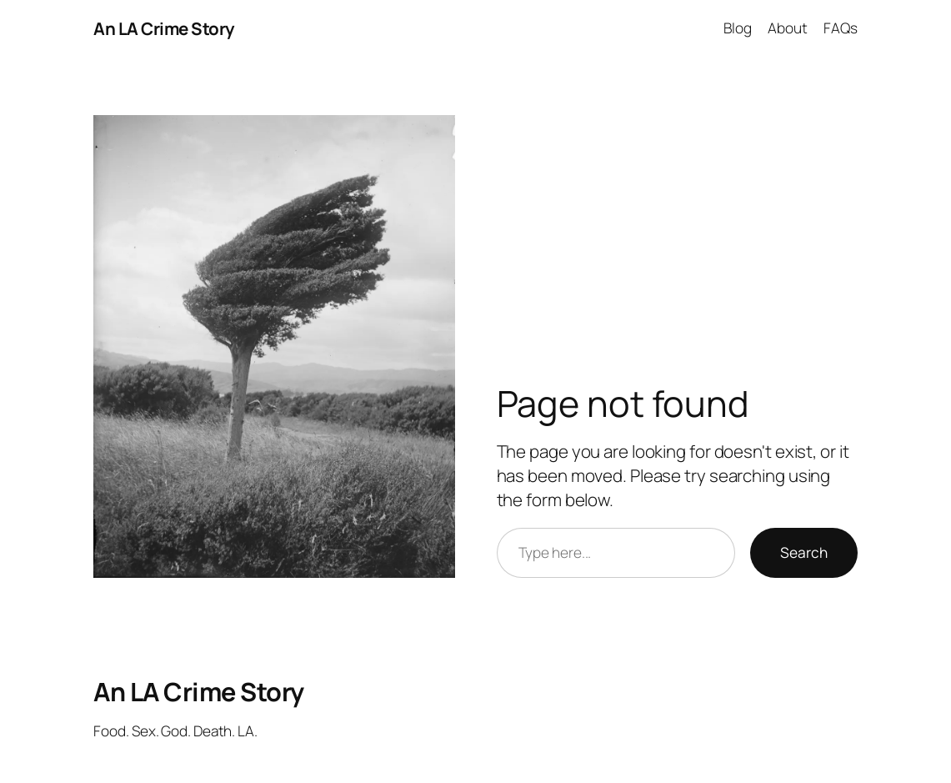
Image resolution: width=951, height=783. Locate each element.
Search (804, 552)
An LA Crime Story (164, 28)
